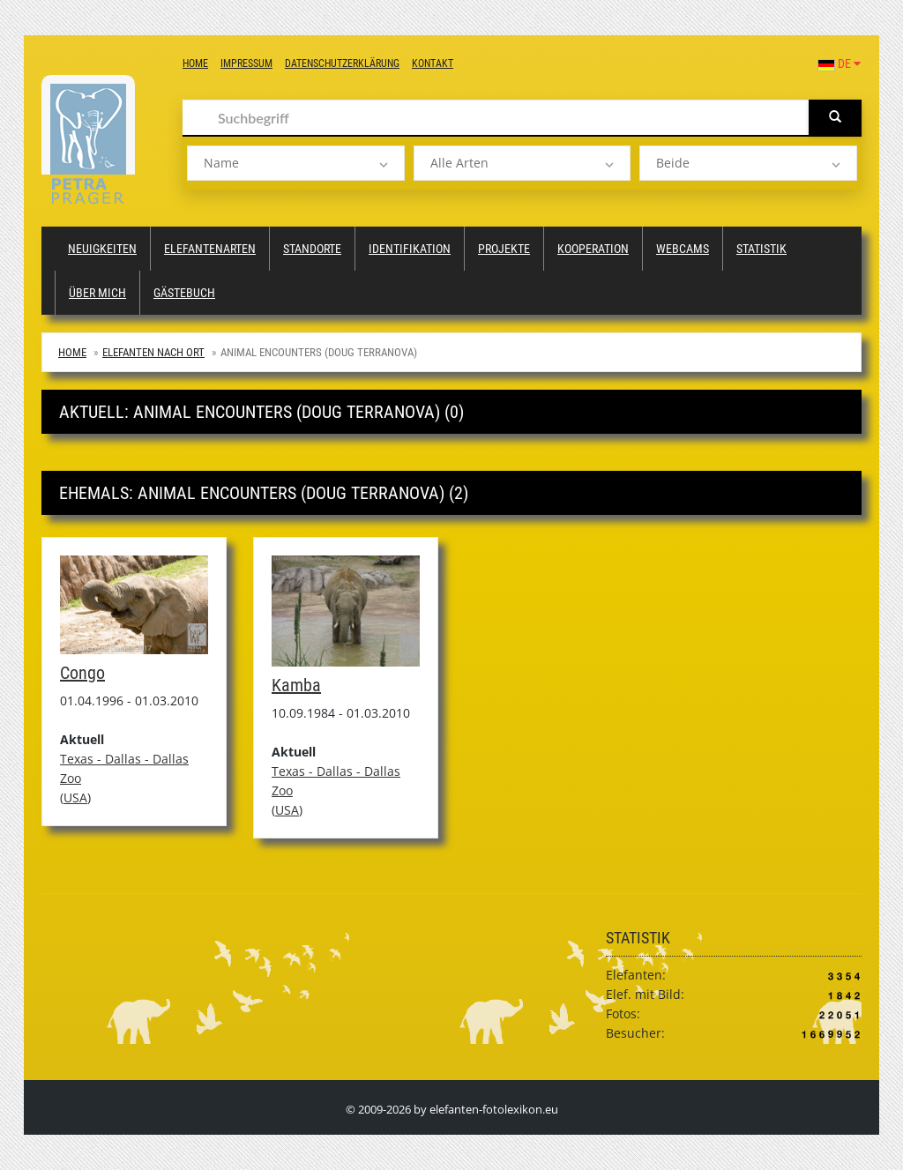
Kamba (296, 685)
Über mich (97, 293)
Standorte (312, 249)
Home (195, 63)
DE (839, 63)
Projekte (504, 249)
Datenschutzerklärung (342, 63)
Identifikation (410, 249)
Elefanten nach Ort (153, 352)
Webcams (682, 249)
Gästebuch (184, 293)
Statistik (761, 249)
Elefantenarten (210, 249)
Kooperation (593, 249)
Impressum (246, 63)
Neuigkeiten (102, 249)
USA (75, 797)
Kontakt (432, 63)
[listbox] (296, 163)
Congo (82, 672)
